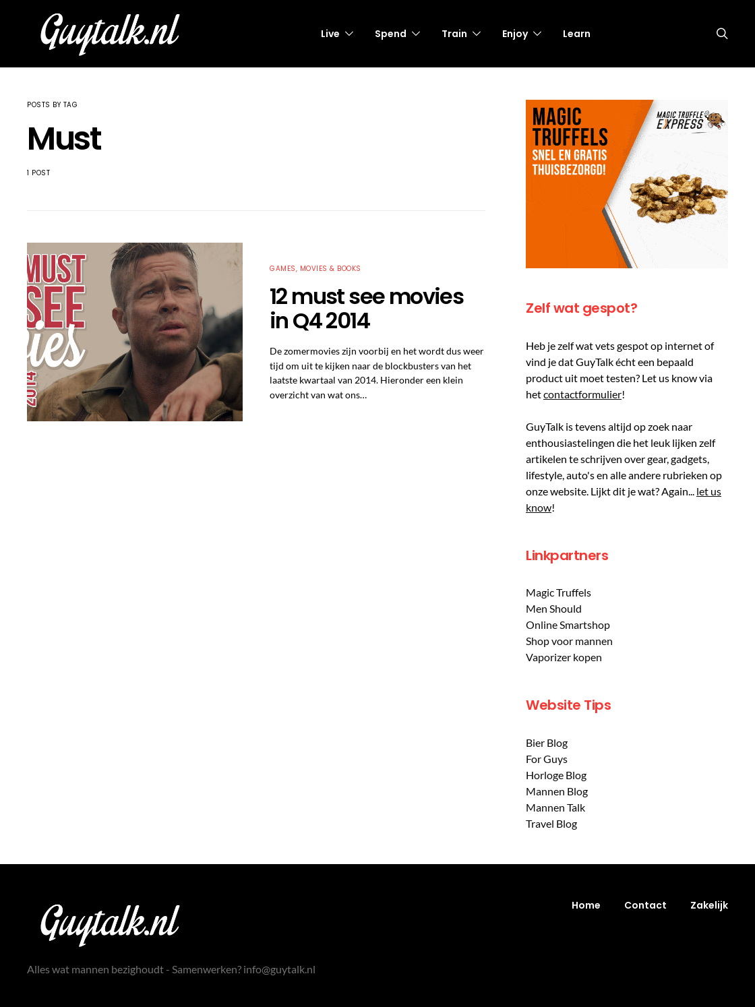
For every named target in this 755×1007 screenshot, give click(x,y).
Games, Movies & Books (315, 269)
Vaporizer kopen (564, 656)
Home (586, 905)
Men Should (554, 608)
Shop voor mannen (569, 640)
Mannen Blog (557, 791)
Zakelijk (709, 905)
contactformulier (582, 394)
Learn (577, 33)
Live (330, 33)
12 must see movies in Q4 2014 (366, 308)
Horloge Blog (556, 774)
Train (454, 33)
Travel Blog (551, 823)
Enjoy (515, 33)
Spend (390, 33)
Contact (645, 905)
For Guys (547, 758)
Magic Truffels (558, 592)
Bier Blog (547, 742)
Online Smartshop (568, 624)
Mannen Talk (555, 807)
